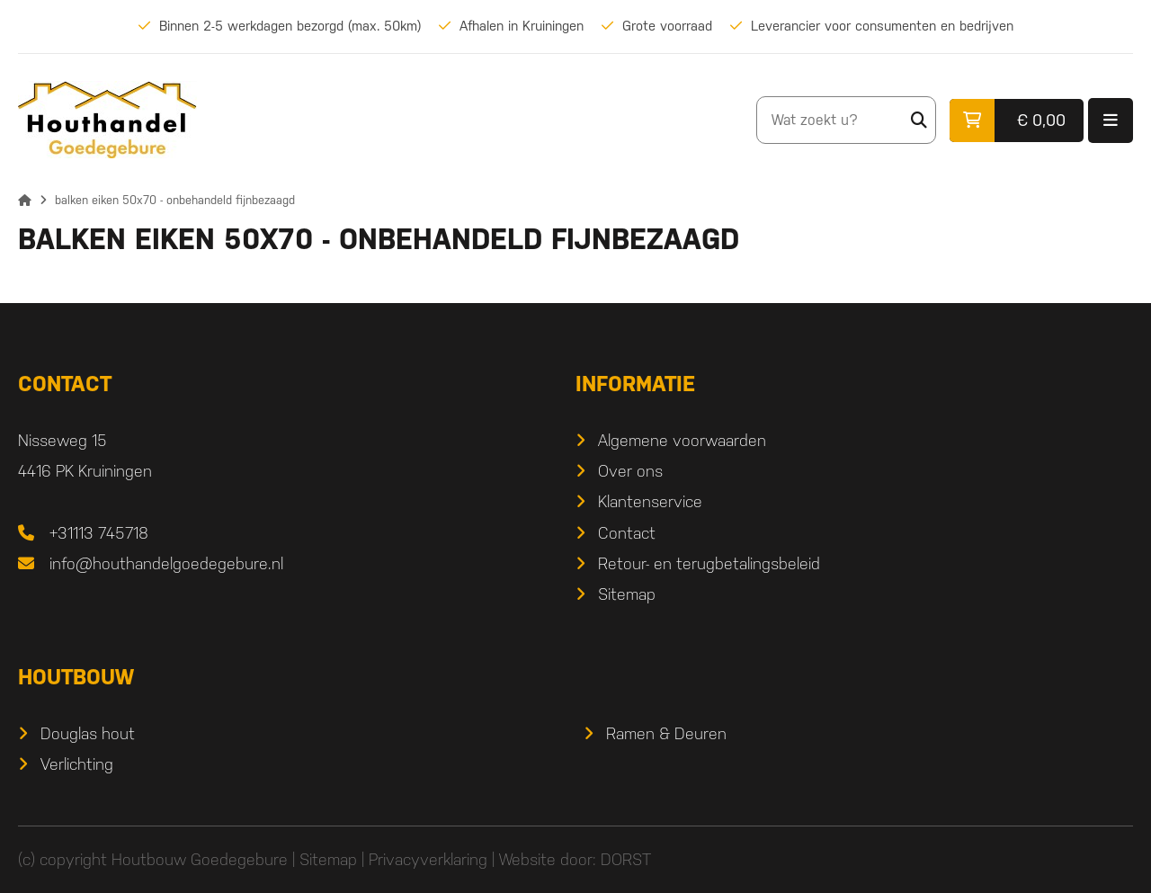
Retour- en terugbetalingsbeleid (709, 563)
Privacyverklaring (428, 859)
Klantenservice (650, 501)
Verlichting (76, 764)
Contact (627, 532)
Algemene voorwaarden (682, 440)
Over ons (630, 470)
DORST (626, 859)
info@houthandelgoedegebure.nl (166, 563)
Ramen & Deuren (666, 733)
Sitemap (627, 594)
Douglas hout (87, 733)
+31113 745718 (98, 532)
